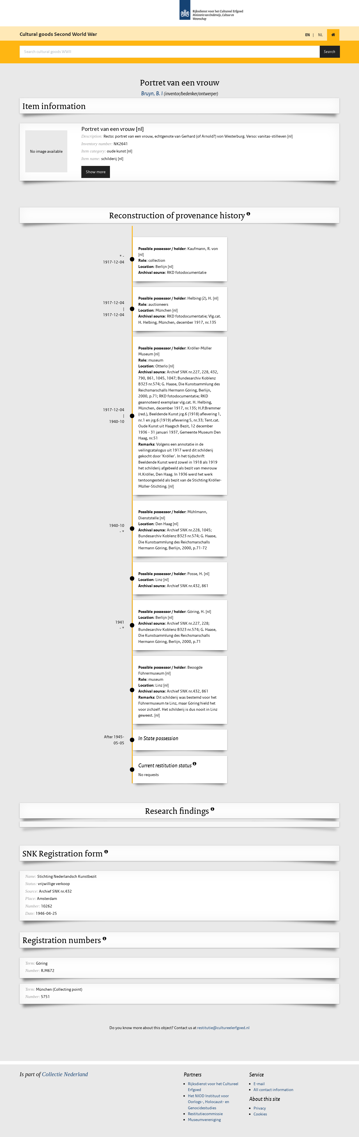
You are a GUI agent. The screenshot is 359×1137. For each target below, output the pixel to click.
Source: (31, 891)
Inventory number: (97, 144)
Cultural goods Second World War (58, 34)
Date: (30, 913)
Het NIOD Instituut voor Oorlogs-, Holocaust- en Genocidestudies (208, 1101)
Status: (31, 883)
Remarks (146, 444)
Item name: (90, 158)
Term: (30, 963)
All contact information (273, 1089)
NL (320, 34)
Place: (30, 898)
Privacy (260, 1108)
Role (142, 260)
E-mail (259, 1083)
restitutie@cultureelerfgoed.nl (223, 1027)
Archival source (151, 272)
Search (329, 51)
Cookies (260, 1114)
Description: (92, 136)
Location (145, 266)
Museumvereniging (204, 1119)
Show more (95, 171)
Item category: (93, 151)
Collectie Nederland (65, 1074)
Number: (32, 906)
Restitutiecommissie (205, 1113)
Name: (30, 876)
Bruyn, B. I (152, 93)
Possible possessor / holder (161, 248)
